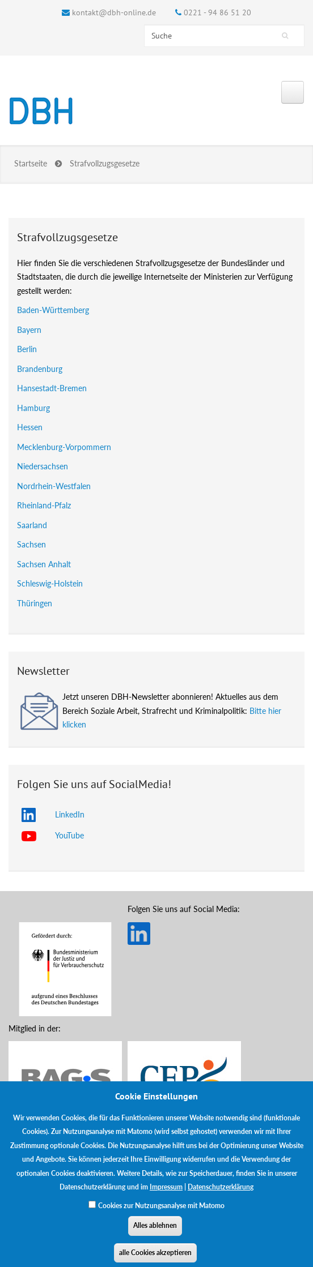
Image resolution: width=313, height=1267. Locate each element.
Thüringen (34, 603)
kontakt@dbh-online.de (114, 12)
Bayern (29, 330)
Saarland (32, 525)
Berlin (27, 349)
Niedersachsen (42, 466)
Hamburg (33, 408)
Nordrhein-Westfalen (54, 486)
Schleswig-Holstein (50, 583)
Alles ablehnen (155, 1232)
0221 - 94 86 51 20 (217, 12)
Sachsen (31, 544)
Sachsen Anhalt (44, 564)
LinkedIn (69, 814)
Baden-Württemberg (53, 310)
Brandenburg (39, 369)
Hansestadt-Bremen (52, 388)
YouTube (69, 835)
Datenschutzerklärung (220, 1193)
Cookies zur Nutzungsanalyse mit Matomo (161, 1212)
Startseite (30, 163)
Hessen (30, 427)
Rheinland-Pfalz (44, 505)
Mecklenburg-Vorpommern (64, 447)
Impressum (166, 1193)
